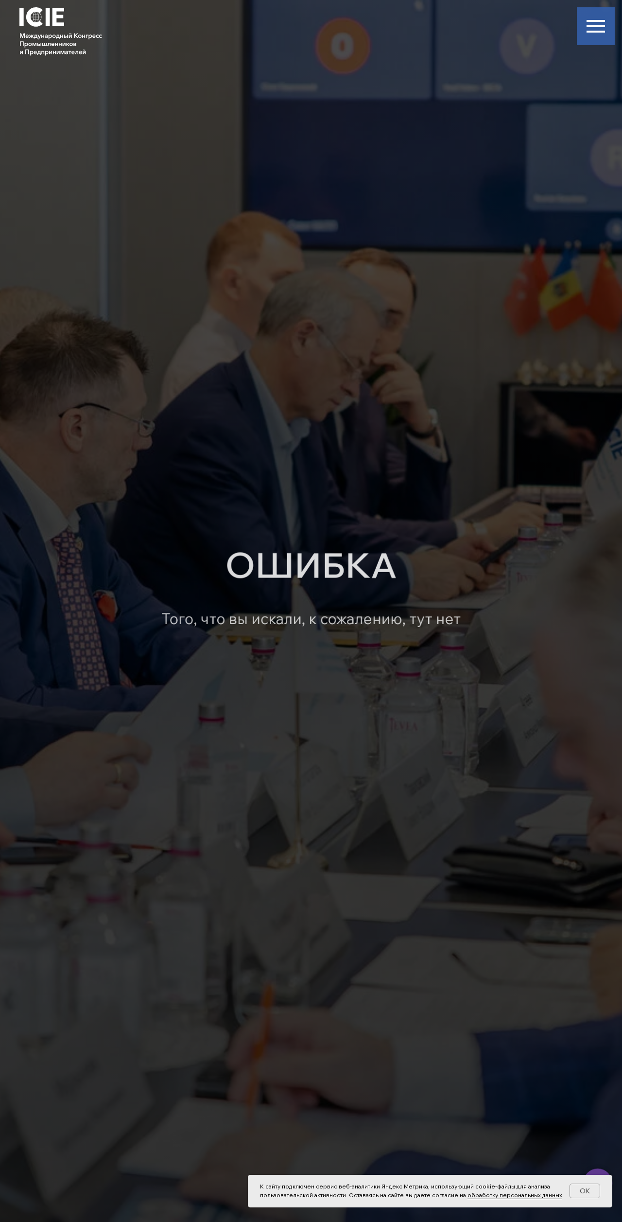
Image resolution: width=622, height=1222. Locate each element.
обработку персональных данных (514, 1195)
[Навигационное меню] (596, 26)
